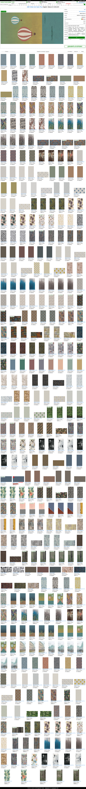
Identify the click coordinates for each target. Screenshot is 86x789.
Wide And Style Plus (82, 11)
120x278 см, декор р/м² (53, 307)
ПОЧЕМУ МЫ (13, 0)
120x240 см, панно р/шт (15, 606)
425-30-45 (82, 1)
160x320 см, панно (33, 654)
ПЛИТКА (13, 3)
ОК (76, 37)
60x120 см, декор (16, 83)
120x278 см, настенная (5, 67)
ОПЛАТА (43, 0)
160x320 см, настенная (14, 67)
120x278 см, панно (5, 638)
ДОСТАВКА (58, 0)
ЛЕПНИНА (32, 3)
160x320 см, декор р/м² (33, 115)
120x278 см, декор (17, 99)
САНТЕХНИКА (59, 3)
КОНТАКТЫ (29, 0)
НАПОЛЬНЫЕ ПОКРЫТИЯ (23, 3)
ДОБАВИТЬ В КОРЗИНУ (75, 46)
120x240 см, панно (45, 590)
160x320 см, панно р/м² (14, 638)
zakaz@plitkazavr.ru (81, 2)
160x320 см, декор (26, 99)
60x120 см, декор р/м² (72, 307)
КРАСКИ (49, 3)
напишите (54, 788)
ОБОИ (41, 3)
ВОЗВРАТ (73, 0)
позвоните (47, 788)
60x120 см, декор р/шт (6, 574)
